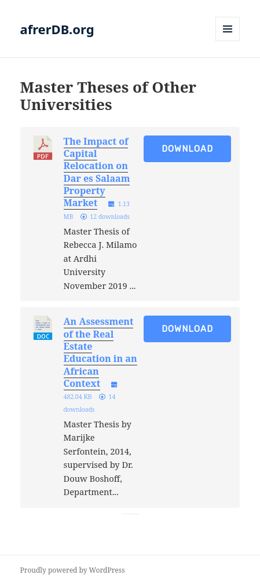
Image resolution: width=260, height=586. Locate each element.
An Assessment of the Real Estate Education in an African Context (100, 352)
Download (187, 149)
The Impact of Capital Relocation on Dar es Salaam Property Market (97, 172)
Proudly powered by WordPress (72, 570)
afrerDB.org (57, 29)
